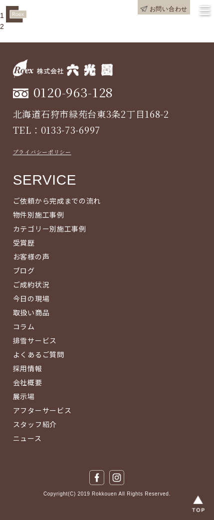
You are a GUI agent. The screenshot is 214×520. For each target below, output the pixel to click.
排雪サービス (35, 340)
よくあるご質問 (38, 354)
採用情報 (27, 368)
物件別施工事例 (38, 215)
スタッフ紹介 (35, 424)
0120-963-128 (73, 92)
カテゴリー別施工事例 (49, 229)
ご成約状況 (31, 284)
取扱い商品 (31, 312)
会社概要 (27, 382)
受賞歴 (24, 243)
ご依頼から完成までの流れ (57, 201)
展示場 (24, 396)
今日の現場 (31, 298)
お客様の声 (31, 256)
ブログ (24, 270)
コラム (24, 326)
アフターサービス (42, 410)
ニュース (27, 438)
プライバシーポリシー (42, 152)
